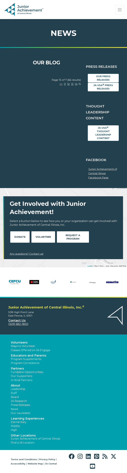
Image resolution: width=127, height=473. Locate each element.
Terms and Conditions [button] (24, 459)
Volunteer (43, 236)
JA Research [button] (19, 401)
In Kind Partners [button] (21, 380)
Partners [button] (17, 368)
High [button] (14, 430)
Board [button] (15, 397)
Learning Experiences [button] (27, 418)
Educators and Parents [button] (28, 355)
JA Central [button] (51, 463)
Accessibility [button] (18, 463)
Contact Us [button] (17, 320)
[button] (72, 456)
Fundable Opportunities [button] (27, 372)
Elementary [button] (18, 422)
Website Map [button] (35, 463)
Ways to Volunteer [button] (23, 346)
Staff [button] (14, 393)
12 (68, 84)
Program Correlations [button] (25, 363)
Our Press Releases (103, 78)
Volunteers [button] (19, 342)
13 (72, 84)
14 (76, 84)
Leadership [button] (18, 389)
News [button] (14, 409)
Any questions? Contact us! (26, 253)
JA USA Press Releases (103, 87)
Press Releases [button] (20, 405)
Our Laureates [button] (20, 413)
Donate (19, 236)
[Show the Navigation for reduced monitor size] (119, 9)
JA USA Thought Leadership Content (103, 133)
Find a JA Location (22, 442)
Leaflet (90, 266)
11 (65, 84)
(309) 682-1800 (18, 324)
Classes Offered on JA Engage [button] (30, 350)
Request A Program (73, 237)
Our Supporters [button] (21, 376)
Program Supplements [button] (26, 359)
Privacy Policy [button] (47, 459)
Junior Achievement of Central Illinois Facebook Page (102, 173)
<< (61, 84)
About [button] (15, 385)
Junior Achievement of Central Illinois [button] (35, 438)
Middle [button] (15, 426)
